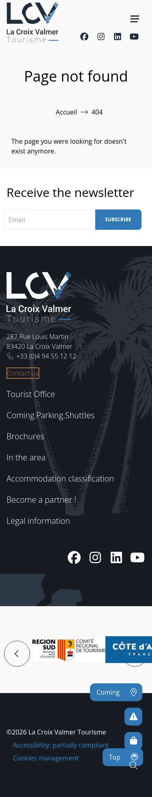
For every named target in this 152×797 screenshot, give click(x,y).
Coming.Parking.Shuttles (50, 415)
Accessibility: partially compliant (61, 745)
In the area (26, 457)
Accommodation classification (60, 478)
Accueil (66, 112)
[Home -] (32, 22)
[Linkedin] (117, 36)
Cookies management (46, 758)
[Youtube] (134, 36)
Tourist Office (30, 394)
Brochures (25, 436)
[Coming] (116, 692)
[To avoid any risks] (133, 717)
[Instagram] (100, 36)
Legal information (38, 520)
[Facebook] (84, 36)
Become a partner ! (41, 499)
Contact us (23, 373)
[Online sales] (133, 741)
